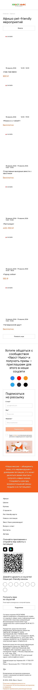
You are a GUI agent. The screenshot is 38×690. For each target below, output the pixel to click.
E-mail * (8, 401)
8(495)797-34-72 (15, 639)
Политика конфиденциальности (14, 683)
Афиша (5, 499)
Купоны (6, 506)
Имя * (7, 410)
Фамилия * (9, 419)
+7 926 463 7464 (26, 664)
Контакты (6, 530)
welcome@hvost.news (15, 657)
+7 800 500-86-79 (16, 655)
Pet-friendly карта (10, 514)
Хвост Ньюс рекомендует (13, 522)
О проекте (7, 510)
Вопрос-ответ (8, 526)
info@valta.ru (22, 641)
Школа (5, 502)
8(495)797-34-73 (28, 639)
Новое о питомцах (10, 518)
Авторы (6, 534)
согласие (15, 435)
